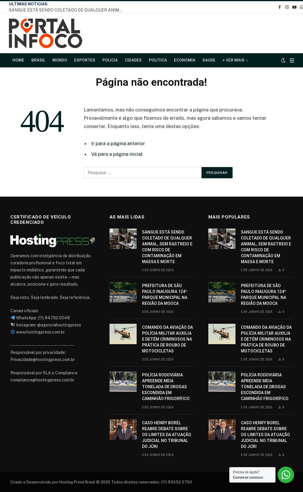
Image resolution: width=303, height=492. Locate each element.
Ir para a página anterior (118, 143)
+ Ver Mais (233, 60)
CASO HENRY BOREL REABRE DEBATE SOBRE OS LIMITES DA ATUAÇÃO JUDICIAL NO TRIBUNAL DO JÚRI (166, 434)
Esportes (84, 60)
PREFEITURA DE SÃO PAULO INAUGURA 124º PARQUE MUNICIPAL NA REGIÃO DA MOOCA (164, 294)
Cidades (133, 60)
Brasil (38, 60)
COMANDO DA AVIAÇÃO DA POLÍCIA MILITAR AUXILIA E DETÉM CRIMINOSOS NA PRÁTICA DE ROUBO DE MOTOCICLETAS (167, 339)
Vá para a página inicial (117, 154)
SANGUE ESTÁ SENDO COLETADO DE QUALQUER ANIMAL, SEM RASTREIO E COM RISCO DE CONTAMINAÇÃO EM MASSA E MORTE (68, 10)
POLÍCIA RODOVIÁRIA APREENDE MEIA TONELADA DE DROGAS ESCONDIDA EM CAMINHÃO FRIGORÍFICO (166, 387)
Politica (158, 60)
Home (18, 60)
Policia (110, 60)
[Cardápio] (292, 60)
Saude (208, 60)
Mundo (59, 60)
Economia (184, 60)
